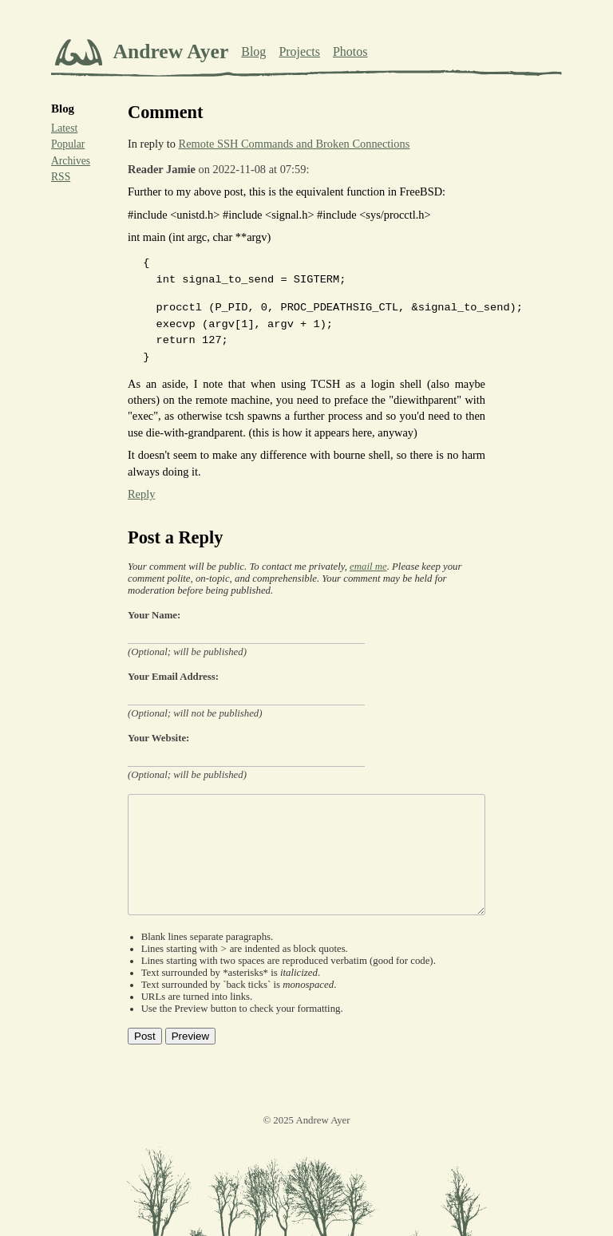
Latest (64, 128)
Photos (350, 51)
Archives (70, 161)
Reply (141, 494)
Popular (68, 144)
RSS (60, 177)
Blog (253, 51)
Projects (299, 51)
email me (368, 566)
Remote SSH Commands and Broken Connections (294, 143)
